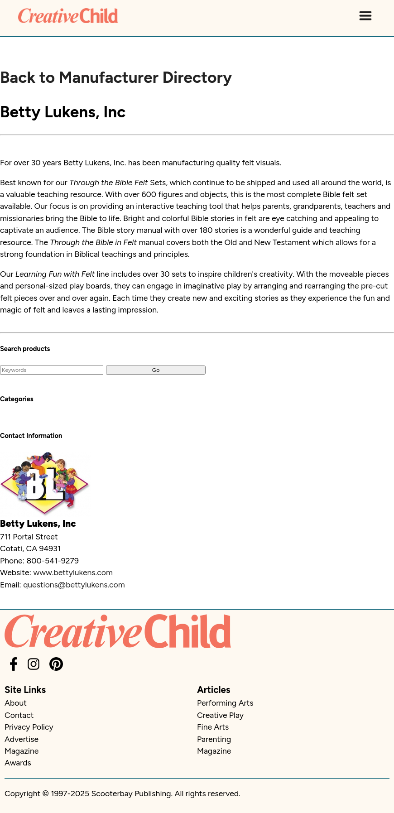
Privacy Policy (29, 726)
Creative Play (220, 715)
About (16, 702)
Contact (19, 715)
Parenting (214, 739)
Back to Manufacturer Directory (116, 77)
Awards (18, 762)
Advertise (21, 739)
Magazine (21, 750)
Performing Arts (225, 702)
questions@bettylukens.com (74, 584)
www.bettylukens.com (73, 572)
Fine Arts (213, 726)
